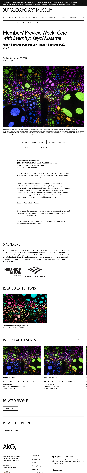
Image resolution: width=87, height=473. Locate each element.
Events (16, 17)
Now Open (6, 462)
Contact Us (35, 455)
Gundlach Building (12, 430)
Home (4, 23)
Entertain (35, 17)
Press (34, 462)
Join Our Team (36, 459)
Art (10, 17)
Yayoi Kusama (24, 190)
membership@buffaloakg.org (28, 215)
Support (44, 17)
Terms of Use (36, 469)
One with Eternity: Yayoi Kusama (15, 326)
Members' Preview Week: (19, 383)
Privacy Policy (36, 466)
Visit (4, 17)
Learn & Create (25, 17)
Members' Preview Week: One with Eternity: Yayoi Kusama (30, 23)
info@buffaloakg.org (10, 467)
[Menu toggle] (82, 17)
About (51, 17)
